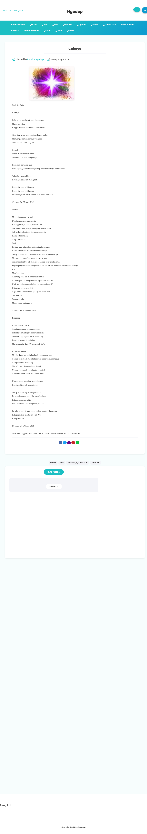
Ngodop (81, 827)
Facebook (7, 10)
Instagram (18, 10)
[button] (136, 9)
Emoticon (54, 486)
